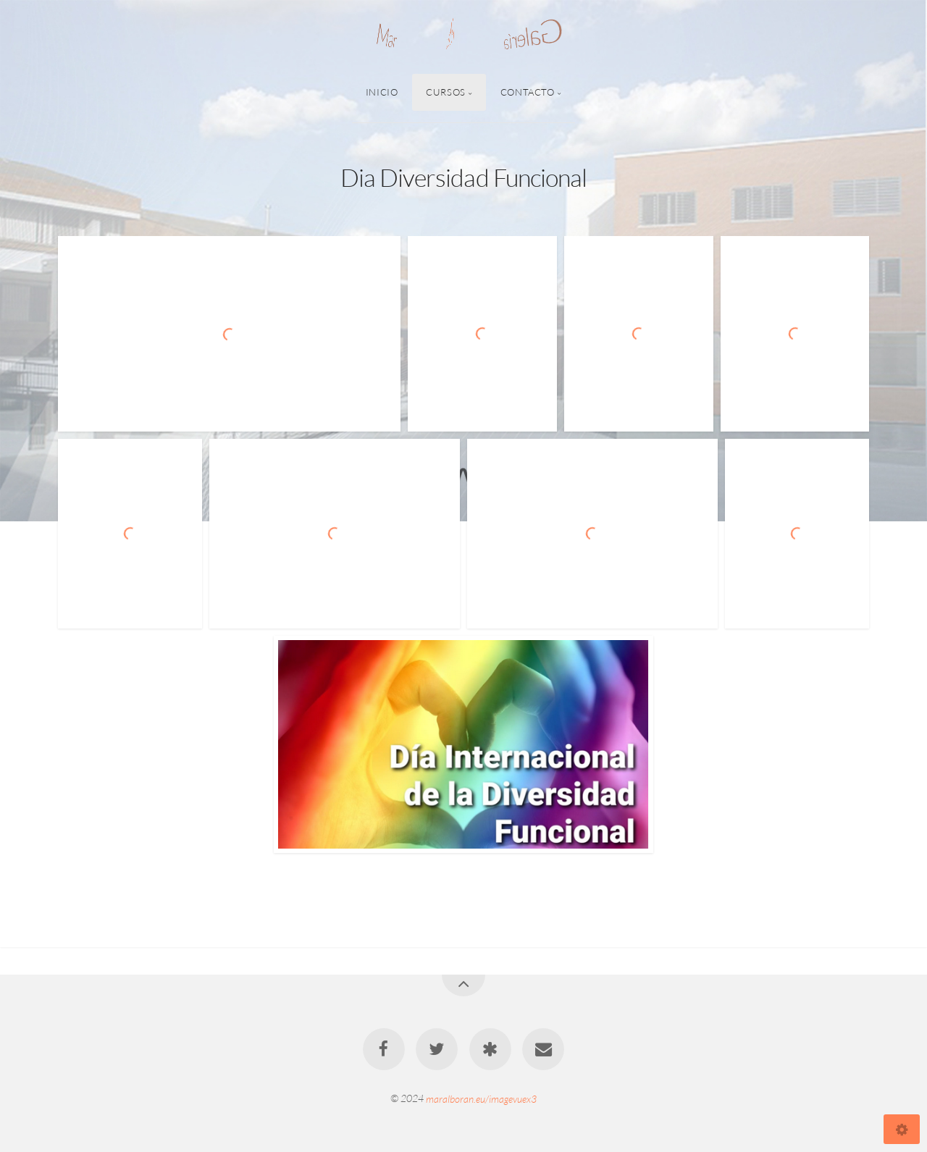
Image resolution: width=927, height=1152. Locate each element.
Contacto (527, 92)
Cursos (446, 92)
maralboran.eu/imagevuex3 (481, 1098)
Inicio (382, 92)
